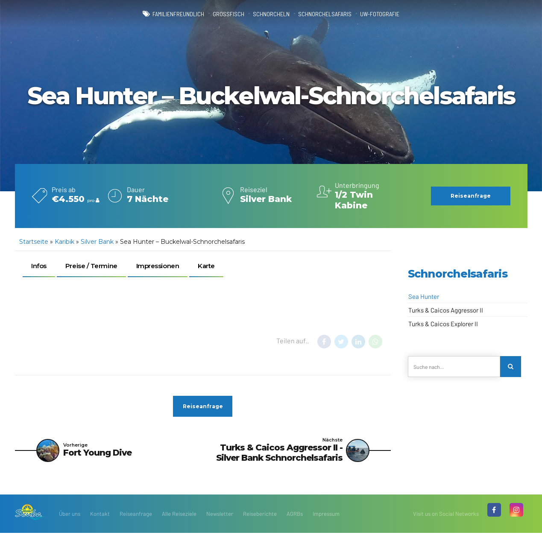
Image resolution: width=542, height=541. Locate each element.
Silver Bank (97, 242)
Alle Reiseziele (179, 521)
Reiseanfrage (136, 521)
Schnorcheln (270, 13)
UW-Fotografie (397, 13)
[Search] (512, 368)
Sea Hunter (423, 296)
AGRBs (295, 521)
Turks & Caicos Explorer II (443, 324)
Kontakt (100, 521)
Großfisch (221, 13)
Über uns (69, 521)
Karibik (64, 242)
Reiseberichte (260, 521)
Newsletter (219, 521)
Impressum (326, 521)
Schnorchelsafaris (333, 13)
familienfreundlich (163, 13)
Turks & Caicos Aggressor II (445, 310)
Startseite (33, 242)
